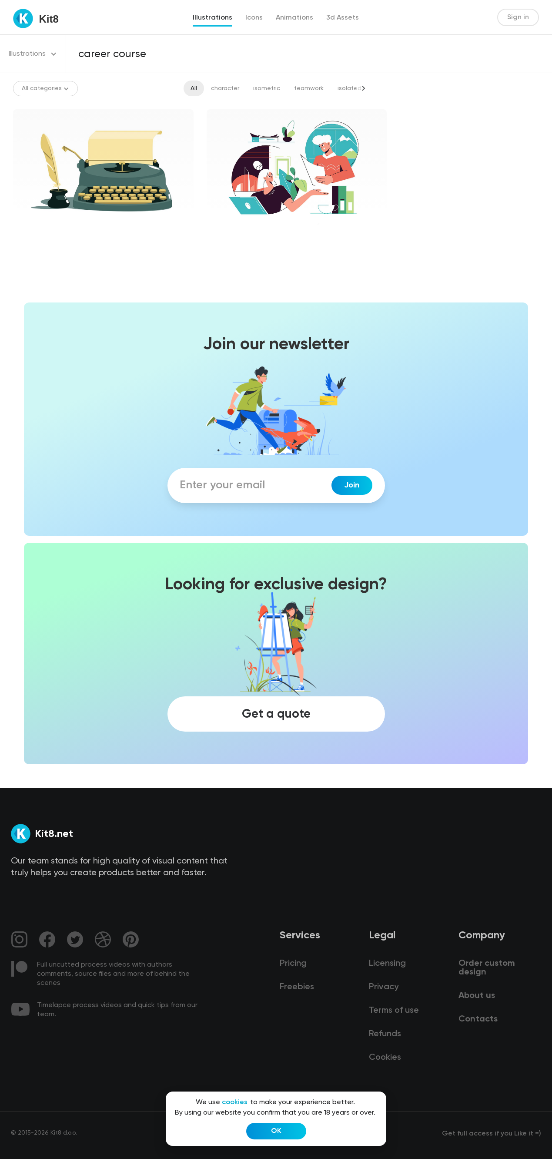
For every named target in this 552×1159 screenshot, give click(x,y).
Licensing (387, 963)
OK (276, 1131)
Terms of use (394, 1010)
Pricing (293, 963)
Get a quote (276, 714)
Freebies (297, 987)
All (194, 88)
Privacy (383, 987)
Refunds (385, 1034)
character (225, 88)
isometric (266, 88)
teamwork (309, 88)
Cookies (385, 1057)
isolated (349, 88)
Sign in (518, 17)
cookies (235, 1102)
